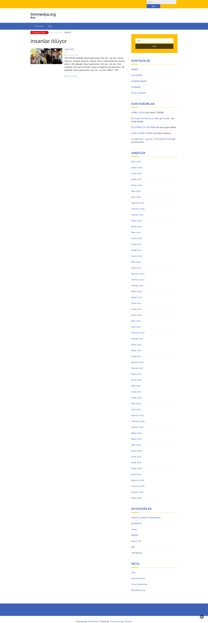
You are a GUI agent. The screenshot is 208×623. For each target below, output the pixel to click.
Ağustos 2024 (137, 270)
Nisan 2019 (136, 435)
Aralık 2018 (136, 458)
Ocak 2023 (136, 299)
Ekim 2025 (136, 187)
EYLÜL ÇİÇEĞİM (138, 89)
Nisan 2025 (136, 222)
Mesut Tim (136, 537)
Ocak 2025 (136, 240)
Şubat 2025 (136, 234)
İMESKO (134, 531)
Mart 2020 (136, 382)
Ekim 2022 (136, 317)
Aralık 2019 (136, 393)
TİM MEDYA (136, 549)
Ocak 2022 (136, 352)
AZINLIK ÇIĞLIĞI (138, 108)
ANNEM (67, 28)
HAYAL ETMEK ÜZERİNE (142, 129)
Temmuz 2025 (137, 205)
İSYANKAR (135, 83)
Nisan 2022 (136, 346)
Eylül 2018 (136, 470)
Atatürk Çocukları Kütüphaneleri (146, 513)
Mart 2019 (136, 441)
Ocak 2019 (136, 452)
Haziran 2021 (137, 364)
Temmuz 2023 (137, 275)
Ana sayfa (39, 22)
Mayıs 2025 (136, 216)
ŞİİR (133, 543)
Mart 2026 (136, 157)
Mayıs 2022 (136, 340)
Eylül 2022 (136, 323)
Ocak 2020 (136, 388)
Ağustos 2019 (137, 411)
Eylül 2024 (136, 264)
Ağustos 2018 (137, 476)
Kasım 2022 (136, 311)
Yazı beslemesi (138, 574)
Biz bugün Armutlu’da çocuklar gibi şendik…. (151, 114)
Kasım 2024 (136, 252)
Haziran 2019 (137, 423)
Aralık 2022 (136, 305)
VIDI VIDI (69, 45)
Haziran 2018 (137, 488)
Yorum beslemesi (139, 580)
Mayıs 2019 (136, 429)
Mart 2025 (136, 228)
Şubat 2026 (136, 163)
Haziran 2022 (137, 334)
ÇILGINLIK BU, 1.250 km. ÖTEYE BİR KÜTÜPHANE (153, 135)
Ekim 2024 (136, 258)
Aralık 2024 (136, 246)
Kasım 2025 (136, 181)
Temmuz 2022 (137, 329)
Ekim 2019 (136, 399)
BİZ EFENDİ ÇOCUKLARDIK (143, 123)
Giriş (133, 568)
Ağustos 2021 (137, 358)
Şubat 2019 (136, 447)
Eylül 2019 (136, 405)
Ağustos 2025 (137, 199)
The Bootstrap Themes (121, 617)
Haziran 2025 (137, 211)
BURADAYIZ (136, 519)
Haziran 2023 (137, 281)
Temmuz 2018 (137, 482)
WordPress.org (138, 586)
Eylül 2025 (136, 193)
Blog (50, 22)
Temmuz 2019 (137, 417)
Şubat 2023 (136, 293)
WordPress (93, 617)
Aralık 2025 (136, 175)
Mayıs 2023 (136, 287)
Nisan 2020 (136, 376)
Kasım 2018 (136, 464)
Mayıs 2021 (136, 370)
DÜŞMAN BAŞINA (139, 77)
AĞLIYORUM (136, 71)
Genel (134, 525)
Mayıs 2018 (136, 494)
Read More (71, 72)
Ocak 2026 (136, 169)
